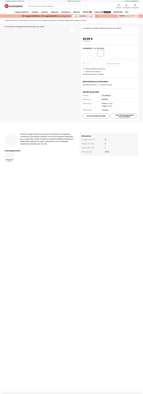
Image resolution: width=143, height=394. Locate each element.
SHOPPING (83, 16)
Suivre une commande (13, 311)
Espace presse (55, 331)
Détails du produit (27, 132)
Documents (64, 132)
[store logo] (14, 6)
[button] (72, 30)
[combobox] (58, 6)
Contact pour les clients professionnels (119, 175)
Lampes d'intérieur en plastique (16, 200)
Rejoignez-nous (55, 324)
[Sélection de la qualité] (86, 63)
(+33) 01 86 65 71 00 (89, 174)
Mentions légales (101, 318)
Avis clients (47, 132)
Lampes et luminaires (11, 20)
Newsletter (54, 311)
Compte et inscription (13, 331)
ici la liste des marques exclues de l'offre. (87, 291)
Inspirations (54, 334)
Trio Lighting (106, 95)
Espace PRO (103, 12)
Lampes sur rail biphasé (49, 20)
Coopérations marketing (59, 318)
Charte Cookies (101, 314)
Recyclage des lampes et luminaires (104, 378)
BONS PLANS (118, 12)
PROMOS (87, 12)
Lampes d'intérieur (23, 20)
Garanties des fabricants (14, 318)
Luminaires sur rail (35, 20)
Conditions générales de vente (106, 308)
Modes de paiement (12, 328)
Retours (7, 324)
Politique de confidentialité (87, 289)
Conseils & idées (66, 334)
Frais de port (9, 321)
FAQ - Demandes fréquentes (15, 308)
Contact (8, 314)
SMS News (53, 314)
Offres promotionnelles (59, 321)
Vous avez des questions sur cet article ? (125, 116)
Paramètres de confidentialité (36, 378)
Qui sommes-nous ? (57, 308)
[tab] (9, 133)
